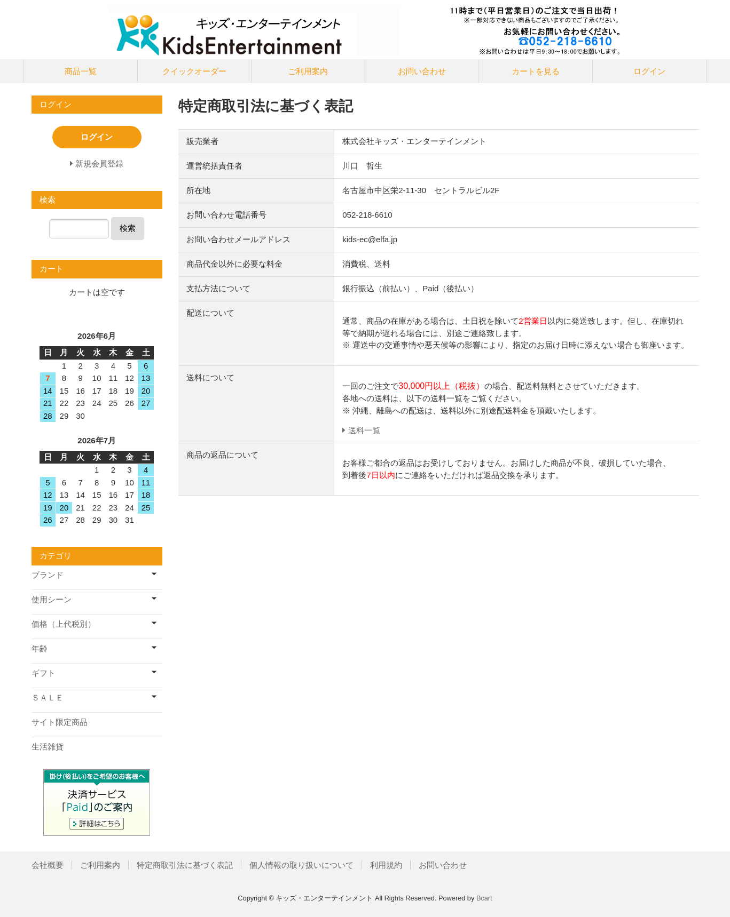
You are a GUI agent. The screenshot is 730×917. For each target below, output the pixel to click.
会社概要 (48, 865)
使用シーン (52, 599)
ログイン (649, 71)
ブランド (48, 574)
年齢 (40, 648)
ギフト (44, 672)
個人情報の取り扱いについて (301, 865)
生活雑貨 (48, 746)
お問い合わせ (422, 71)
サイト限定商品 (60, 722)
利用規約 (386, 865)
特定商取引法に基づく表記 (185, 865)
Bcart (484, 898)
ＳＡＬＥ (48, 697)
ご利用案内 (308, 71)
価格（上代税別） (64, 623)
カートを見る (536, 71)
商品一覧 (81, 71)
